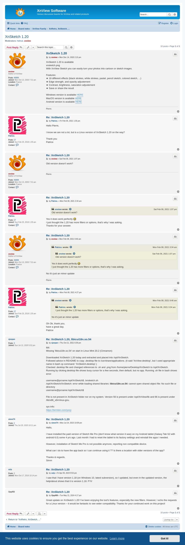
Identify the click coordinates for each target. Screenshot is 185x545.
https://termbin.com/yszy (58, 410)
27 (15, 140)
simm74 (11, 419)
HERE (80, 94)
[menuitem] (24, 23)
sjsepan (11, 339)
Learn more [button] (117, 538)
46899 (16, 78)
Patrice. (11, 136)
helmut (20, 41)
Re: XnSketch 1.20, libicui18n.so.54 (68, 339)
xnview (27, 41)
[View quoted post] (70, 209)
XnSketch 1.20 (17, 37)
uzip (10, 469)
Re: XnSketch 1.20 (58, 117)
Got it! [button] (165, 538)
